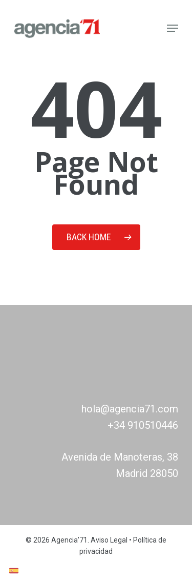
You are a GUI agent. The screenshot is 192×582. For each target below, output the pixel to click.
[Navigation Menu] (172, 28)
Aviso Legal (109, 540)
